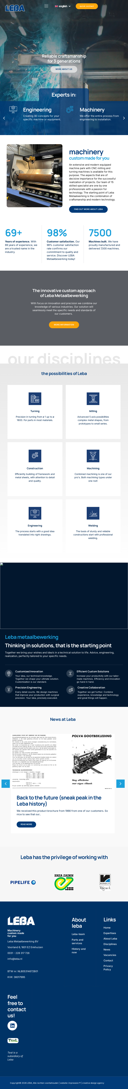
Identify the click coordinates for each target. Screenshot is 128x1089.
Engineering (37, 109)
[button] (120, 783)
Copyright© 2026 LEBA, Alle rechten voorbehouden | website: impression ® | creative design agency (57, 1082)
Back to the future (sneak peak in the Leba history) (59, 800)
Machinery (92, 109)
